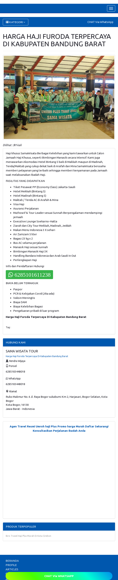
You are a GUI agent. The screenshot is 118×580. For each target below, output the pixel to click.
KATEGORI (15, 22)
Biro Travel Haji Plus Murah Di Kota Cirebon (28, 536)
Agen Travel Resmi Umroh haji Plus (33, 426)
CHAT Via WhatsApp (100, 22)
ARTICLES (12, 569)
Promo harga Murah (71, 426)
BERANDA (12, 560)
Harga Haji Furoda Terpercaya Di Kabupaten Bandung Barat (37, 356)
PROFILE (11, 565)
